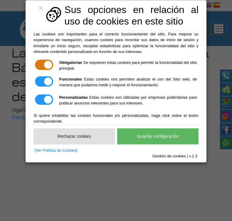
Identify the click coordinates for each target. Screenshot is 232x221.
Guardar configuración (158, 136)
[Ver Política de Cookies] (56, 150)
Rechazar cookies (74, 136)
